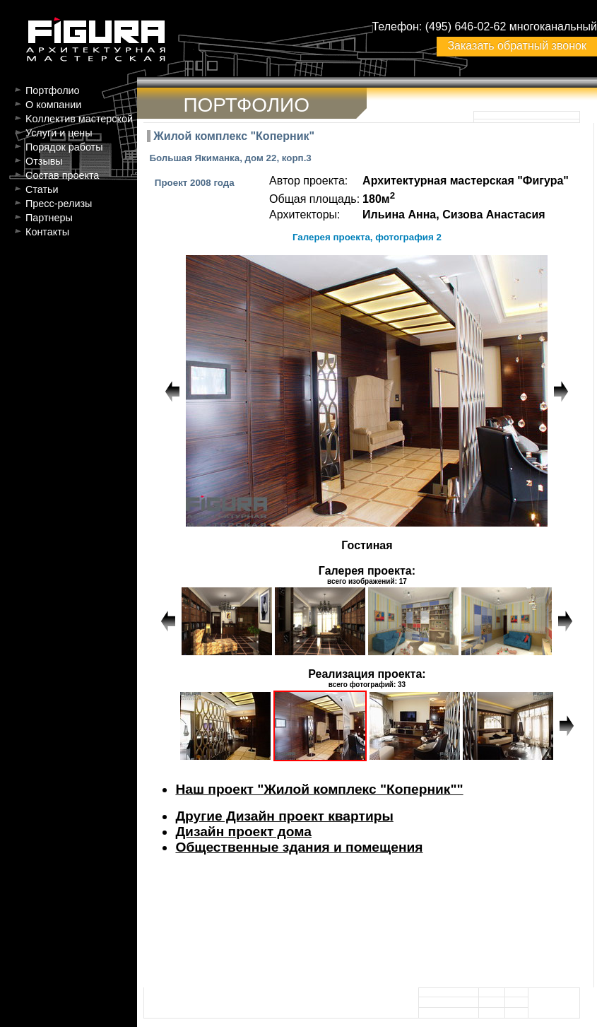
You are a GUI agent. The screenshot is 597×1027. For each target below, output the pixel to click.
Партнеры (49, 217)
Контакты (47, 231)
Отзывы (44, 161)
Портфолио (52, 90)
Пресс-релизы (58, 203)
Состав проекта (62, 175)
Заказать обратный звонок (516, 46)
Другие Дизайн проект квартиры (284, 816)
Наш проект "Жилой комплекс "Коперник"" (319, 789)
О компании (53, 104)
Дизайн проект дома (243, 831)
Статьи (42, 189)
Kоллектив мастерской (79, 118)
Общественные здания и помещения (298, 847)
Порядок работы (64, 147)
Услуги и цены (59, 133)
